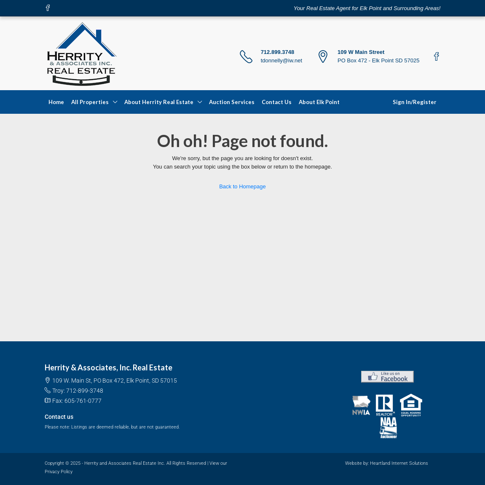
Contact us (59, 416)
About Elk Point (319, 102)
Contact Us (277, 102)
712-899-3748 (84, 390)
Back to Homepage (242, 186)
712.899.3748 (278, 52)
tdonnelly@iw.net (281, 60)
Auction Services (232, 102)
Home (56, 102)
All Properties (90, 102)
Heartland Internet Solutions (399, 463)
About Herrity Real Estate (158, 102)
